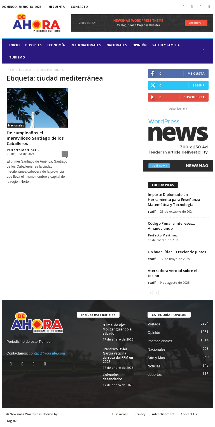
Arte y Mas (156, 358)
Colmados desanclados (113, 376)
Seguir (199, 85)
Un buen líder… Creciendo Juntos (177, 251)
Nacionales (116, 45)
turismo (17, 57)
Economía (56, 45)
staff (152, 211)
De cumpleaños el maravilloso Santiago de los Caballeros (35, 138)
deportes (33, 45)
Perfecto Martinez (22, 150)
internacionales (86, 45)
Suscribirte (194, 97)
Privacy (140, 414)
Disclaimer (120, 414)
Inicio (14, 45)
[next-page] (156, 292)
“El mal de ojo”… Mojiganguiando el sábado (117, 329)
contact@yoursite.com (47, 353)
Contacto (79, 7)
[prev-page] (150, 292)
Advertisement (163, 414)
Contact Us (189, 414)
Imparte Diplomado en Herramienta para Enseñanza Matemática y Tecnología (174, 199)
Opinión (139, 45)
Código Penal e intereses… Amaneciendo (171, 226)
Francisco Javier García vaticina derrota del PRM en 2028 (118, 355)
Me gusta (196, 73)
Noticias (154, 366)
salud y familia (166, 45)
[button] (205, 51)
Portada (154, 324)
